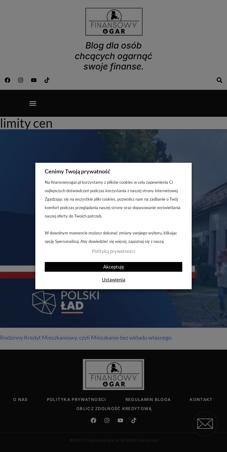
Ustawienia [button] (113, 279)
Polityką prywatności (113, 251)
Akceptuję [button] (113, 267)
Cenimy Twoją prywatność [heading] (77, 171)
